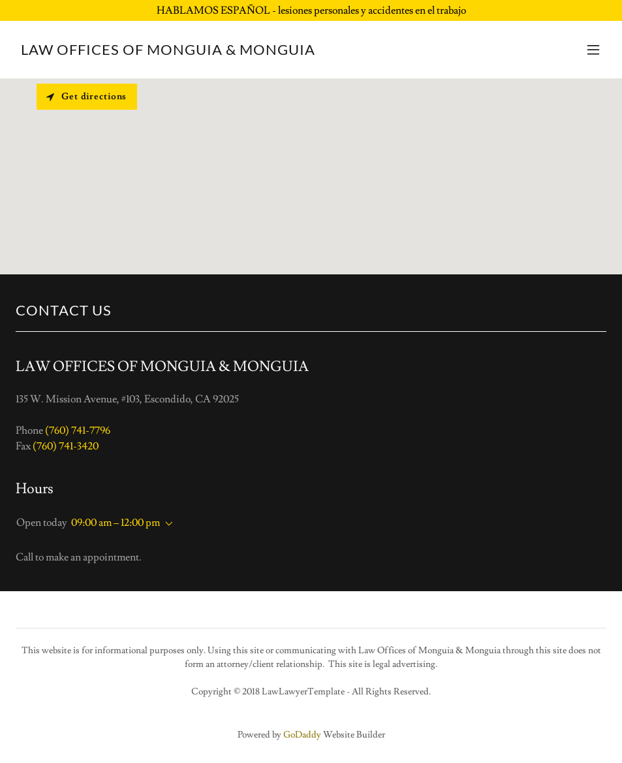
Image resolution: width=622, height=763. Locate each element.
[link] (168, 51)
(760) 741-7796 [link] (77, 430)
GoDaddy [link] (302, 735)
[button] (593, 50)
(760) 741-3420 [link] (66, 446)
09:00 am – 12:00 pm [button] (115, 522)
